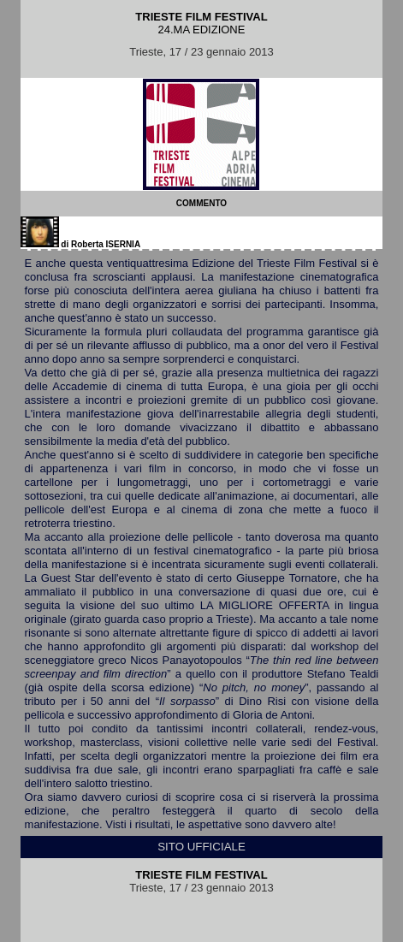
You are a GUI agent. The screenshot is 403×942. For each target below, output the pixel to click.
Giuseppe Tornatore (286, 578)
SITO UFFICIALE (201, 846)
